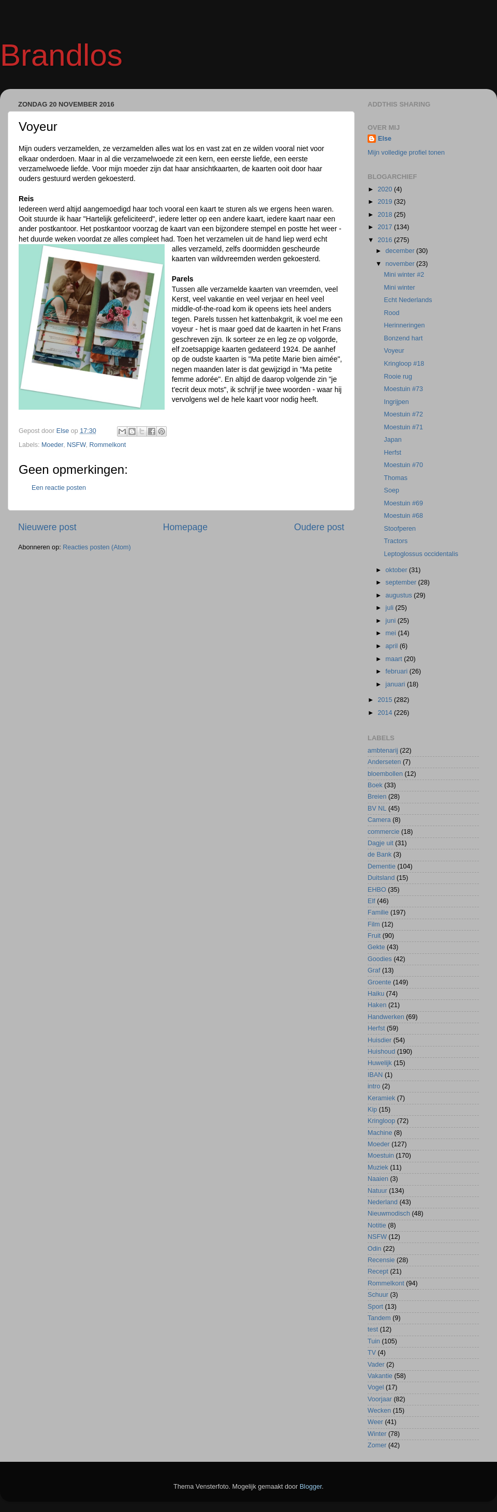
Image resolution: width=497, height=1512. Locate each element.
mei (392, 633)
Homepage (185, 527)
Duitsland (381, 877)
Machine (380, 1132)
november (401, 263)
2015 (385, 699)
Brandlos (61, 55)
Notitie (377, 1225)
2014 (385, 712)
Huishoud (381, 1051)
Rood (391, 313)
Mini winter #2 (404, 274)
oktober (398, 570)
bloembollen (385, 773)
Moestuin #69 (403, 503)
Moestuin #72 (403, 414)
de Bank (379, 854)
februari (398, 671)
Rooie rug (398, 376)
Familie (378, 912)
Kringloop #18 (404, 363)
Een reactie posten (59, 487)
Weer (375, 1422)
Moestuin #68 (403, 515)
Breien (377, 796)
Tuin (374, 1341)
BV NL (377, 808)
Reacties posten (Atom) (97, 547)
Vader (376, 1364)
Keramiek (381, 1098)
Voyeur (394, 350)
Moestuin (381, 1155)
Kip (372, 1109)
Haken (377, 1005)
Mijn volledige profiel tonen (406, 152)
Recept (378, 1271)
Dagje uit (380, 843)
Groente (379, 982)
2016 (385, 240)
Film (374, 924)
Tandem (379, 1318)
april (393, 646)
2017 (385, 227)
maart (395, 659)
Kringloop (381, 1121)
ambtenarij (383, 750)
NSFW (76, 444)
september (402, 582)
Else (384, 138)
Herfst (392, 452)
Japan (392, 439)
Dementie (382, 866)
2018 (385, 214)
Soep (391, 490)
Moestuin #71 (403, 427)
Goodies (380, 959)
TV (372, 1352)
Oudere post (319, 527)
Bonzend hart (403, 338)
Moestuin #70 (403, 465)
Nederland (383, 1202)
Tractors (395, 541)
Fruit (374, 935)
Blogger (311, 1486)
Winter (377, 1434)
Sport (375, 1306)
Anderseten (384, 762)
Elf (371, 901)
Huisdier (379, 1040)
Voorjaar (380, 1399)
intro (374, 1086)
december (401, 251)
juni (392, 620)
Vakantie (380, 1376)
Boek (375, 785)
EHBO (377, 889)
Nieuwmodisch (389, 1213)
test (373, 1329)
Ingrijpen (396, 402)
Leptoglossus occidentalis (421, 554)
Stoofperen (400, 528)
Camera (379, 820)
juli (391, 607)
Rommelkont (108, 444)
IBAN (375, 1075)
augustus (400, 595)
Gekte (376, 947)
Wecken (379, 1410)
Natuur (377, 1190)
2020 (385, 189)
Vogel (376, 1387)
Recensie (381, 1260)
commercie (384, 831)
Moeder (52, 444)
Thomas (395, 478)
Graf (374, 970)
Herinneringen (404, 325)
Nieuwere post (47, 527)
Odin (375, 1248)
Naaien (378, 1178)
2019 (385, 201)
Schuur (378, 1294)
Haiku (376, 993)
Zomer (377, 1445)
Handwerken (386, 1017)
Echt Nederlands (408, 300)
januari (396, 684)
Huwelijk (380, 1063)
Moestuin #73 (403, 389)
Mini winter (399, 287)
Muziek (378, 1167)
